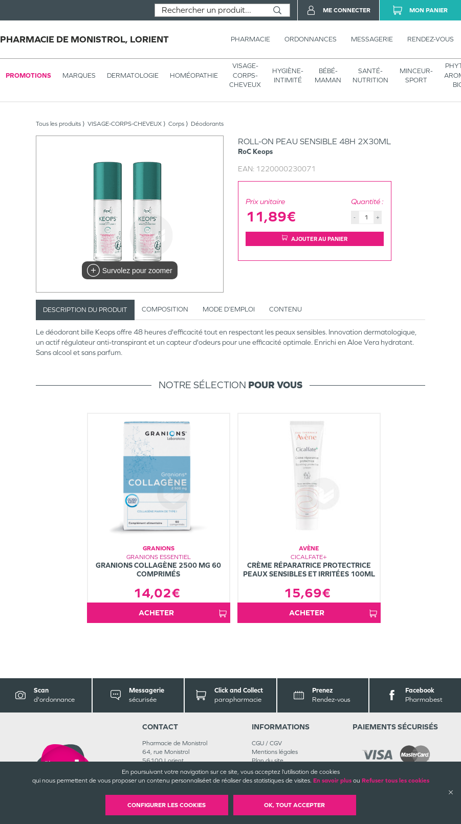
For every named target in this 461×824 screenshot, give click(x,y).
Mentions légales (275, 751)
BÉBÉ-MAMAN (328, 75)
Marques (79, 75)
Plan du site (267, 760)
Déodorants (207, 123)
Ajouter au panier (314, 238)
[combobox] (210, 10)
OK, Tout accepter (294, 805)
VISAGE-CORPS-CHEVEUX (245, 75)
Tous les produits (58, 123)
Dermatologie (133, 75)
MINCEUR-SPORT (416, 75)
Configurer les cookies (166, 805)
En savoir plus (332, 780)
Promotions (28, 75)
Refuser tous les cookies (395, 780)
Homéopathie (194, 75)
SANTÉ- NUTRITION (370, 75)
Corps (176, 123)
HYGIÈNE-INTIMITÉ (287, 75)
